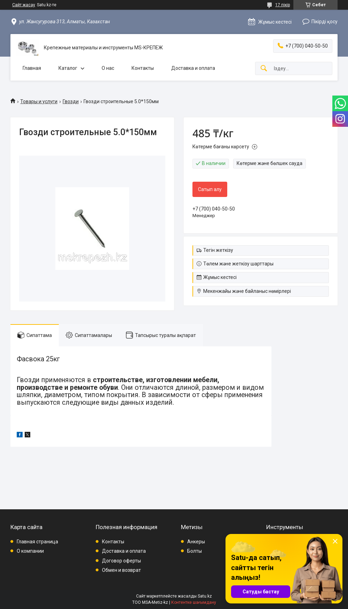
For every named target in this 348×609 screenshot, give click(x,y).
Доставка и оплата (193, 68)
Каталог (67, 68)
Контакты (143, 68)
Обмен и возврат (121, 570)
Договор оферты (121, 560)
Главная (32, 68)
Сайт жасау (23, 4)
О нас (108, 68)
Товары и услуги (38, 101)
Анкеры (196, 541)
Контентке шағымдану (193, 602)
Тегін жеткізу (218, 250)
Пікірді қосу (324, 21)
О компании (30, 551)
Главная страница (37, 541)
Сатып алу (210, 189)
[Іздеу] (264, 68)
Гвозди (71, 101)
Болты (194, 551)
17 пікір (282, 4)
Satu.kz (205, 596)
